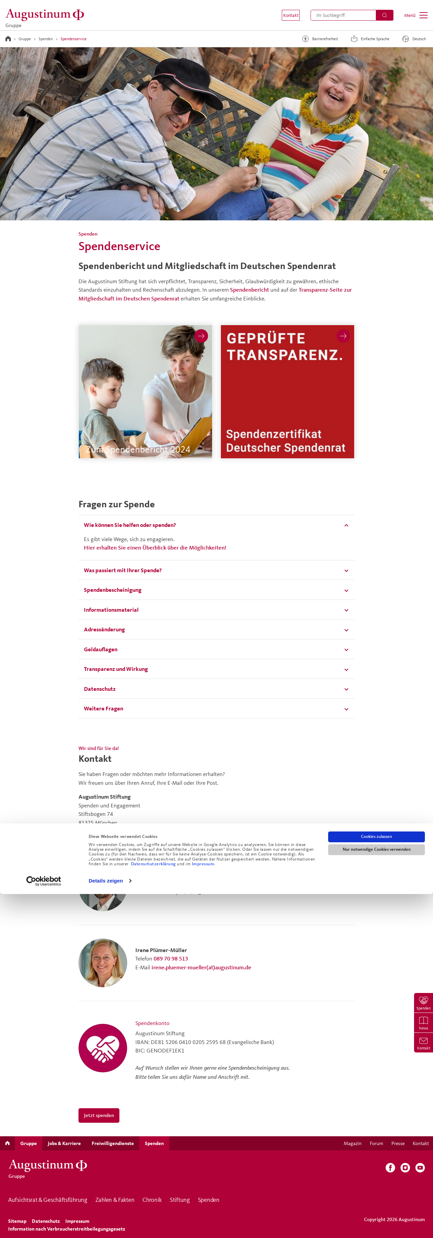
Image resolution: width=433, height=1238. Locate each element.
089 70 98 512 (171, 882)
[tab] (216, 524)
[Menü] (416, 15)
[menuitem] (286, 15)
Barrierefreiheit (319, 38)
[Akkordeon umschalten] (216, 525)
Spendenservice (74, 38)
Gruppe (25, 38)
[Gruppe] (46, 15)
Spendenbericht (249, 289)
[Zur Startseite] (8, 38)
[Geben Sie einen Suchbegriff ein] (352, 15)
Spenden (46, 38)
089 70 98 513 (171, 958)
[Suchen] (384, 15)
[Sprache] (414, 38)
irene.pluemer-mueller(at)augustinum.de (201, 967)
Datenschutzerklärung (154, 1208)
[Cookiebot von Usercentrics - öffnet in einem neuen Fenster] (43, 1225)
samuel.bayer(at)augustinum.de (190, 891)
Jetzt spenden (99, 1115)
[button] (286, 15)
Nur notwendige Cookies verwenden (377, 1193)
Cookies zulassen (376, 1180)
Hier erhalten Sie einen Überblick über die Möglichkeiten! (155, 547)
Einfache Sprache (369, 38)
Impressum (203, 1208)
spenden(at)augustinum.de (111, 830)
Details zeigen (106, 1225)
